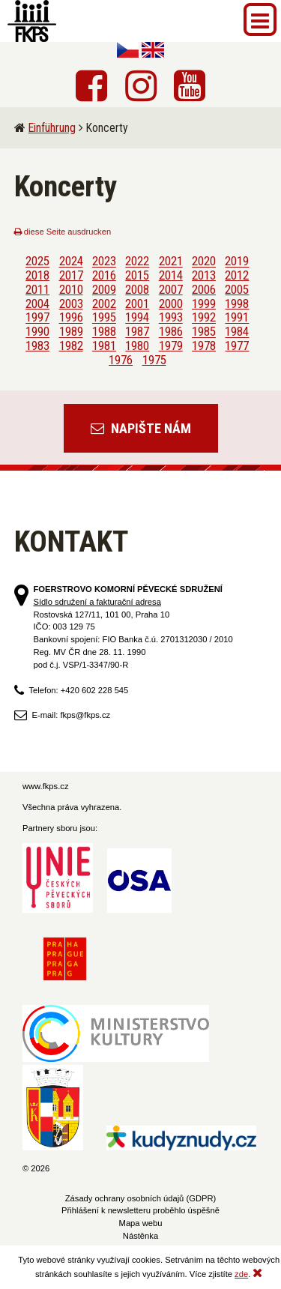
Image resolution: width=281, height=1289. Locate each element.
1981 (104, 345)
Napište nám (141, 428)
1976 (121, 359)
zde (241, 1274)
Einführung (52, 128)
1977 (237, 345)
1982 (71, 345)
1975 (154, 359)
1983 (37, 345)
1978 (204, 345)
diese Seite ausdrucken (62, 231)
